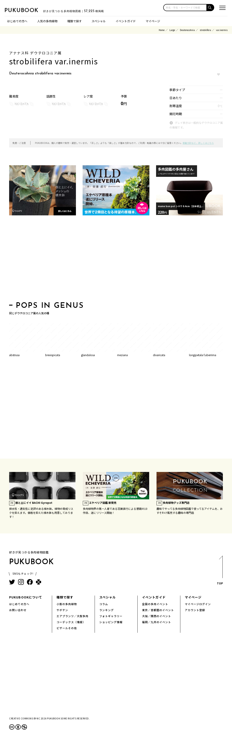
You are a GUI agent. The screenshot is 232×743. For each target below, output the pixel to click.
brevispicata (52, 355)
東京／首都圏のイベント (158, 610)
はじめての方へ (17, 21)
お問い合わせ (17, 610)
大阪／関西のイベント (156, 616)
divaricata (159, 355)
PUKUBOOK (26, 10)
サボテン (62, 610)
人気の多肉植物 (47, 21)
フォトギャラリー (110, 616)
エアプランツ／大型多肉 (72, 616)
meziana (122, 355)
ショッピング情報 (110, 622)
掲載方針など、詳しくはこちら (198, 143)
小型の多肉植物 (67, 604)
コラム (103, 604)
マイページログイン (198, 604)
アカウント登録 (195, 610)
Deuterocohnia (187, 30)
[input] (185, 7)
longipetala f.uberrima (202, 355)
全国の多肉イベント (155, 604)
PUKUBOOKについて (25, 597)
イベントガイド (126, 21)
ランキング (106, 610)
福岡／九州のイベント (156, 622)
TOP (219, 572)
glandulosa (88, 355)
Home (162, 30)
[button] (210, 7)
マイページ (153, 21)
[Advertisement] (116, 260)
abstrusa (14, 355)
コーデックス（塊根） (71, 622)
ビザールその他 (67, 628)
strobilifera (205, 30)
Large (172, 30)
